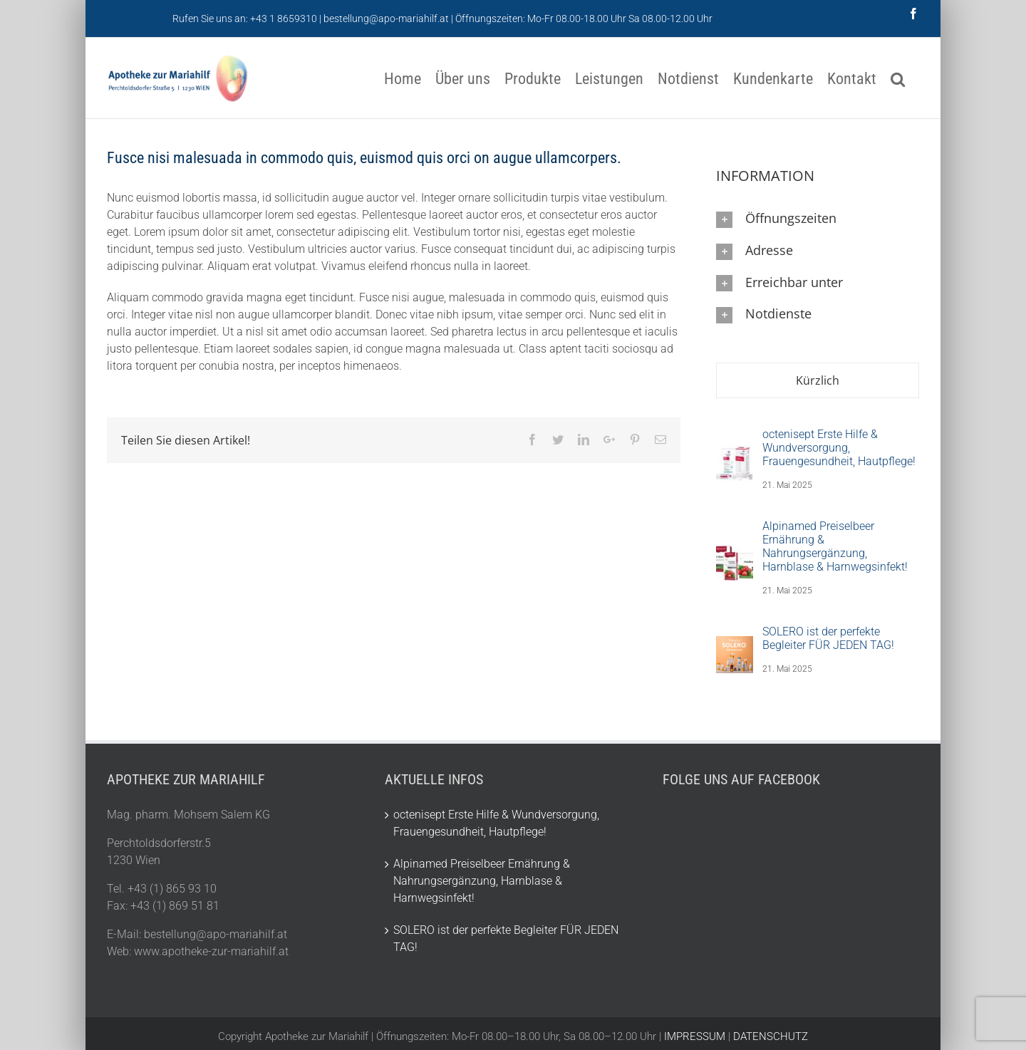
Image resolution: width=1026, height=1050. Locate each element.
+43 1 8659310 (283, 18)
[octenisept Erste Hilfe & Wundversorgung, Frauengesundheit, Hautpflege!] (734, 460)
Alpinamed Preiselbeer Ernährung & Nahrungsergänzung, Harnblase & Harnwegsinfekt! (835, 546)
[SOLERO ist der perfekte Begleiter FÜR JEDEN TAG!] (734, 651)
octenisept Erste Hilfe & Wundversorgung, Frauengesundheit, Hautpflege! (839, 447)
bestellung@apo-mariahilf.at (386, 18)
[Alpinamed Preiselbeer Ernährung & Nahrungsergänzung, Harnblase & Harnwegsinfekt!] (734, 559)
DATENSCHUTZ (769, 1036)
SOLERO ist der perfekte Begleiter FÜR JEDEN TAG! (828, 638)
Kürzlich (817, 380)
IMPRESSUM (694, 1036)
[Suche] (898, 78)
